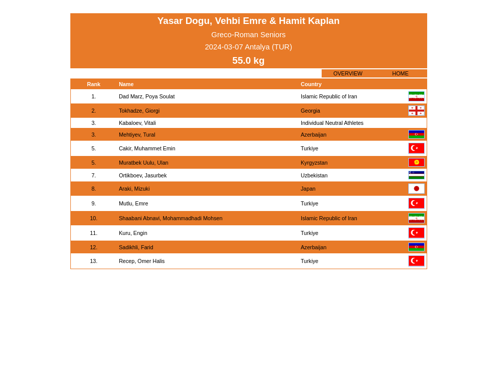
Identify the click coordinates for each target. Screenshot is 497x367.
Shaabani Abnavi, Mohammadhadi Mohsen (170, 218)
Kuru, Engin (133, 233)
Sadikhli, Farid (136, 247)
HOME (401, 73)
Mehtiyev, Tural (137, 135)
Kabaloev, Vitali (137, 123)
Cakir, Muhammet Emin (147, 148)
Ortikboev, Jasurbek (143, 175)
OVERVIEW (347, 73)
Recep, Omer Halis (142, 261)
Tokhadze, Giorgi (139, 111)
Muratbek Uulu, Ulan (143, 163)
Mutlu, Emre (133, 203)
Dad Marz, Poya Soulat (147, 96)
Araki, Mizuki (134, 189)
